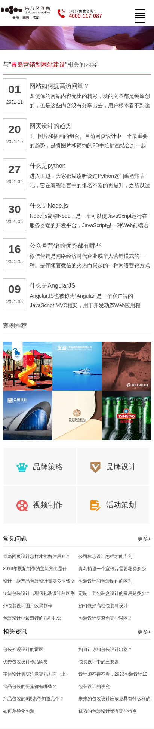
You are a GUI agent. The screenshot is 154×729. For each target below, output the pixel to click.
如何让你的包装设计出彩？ (105, 649)
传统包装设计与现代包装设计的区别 (39, 593)
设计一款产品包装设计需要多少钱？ (39, 581)
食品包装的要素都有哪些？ (30, 686)
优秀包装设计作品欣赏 (25, 661)
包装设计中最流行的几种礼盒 (32, 618)
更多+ (144, 539)
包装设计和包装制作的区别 (105, 581)
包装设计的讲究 (94, 686)
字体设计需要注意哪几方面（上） (36, 674)
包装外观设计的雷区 (23, 649)
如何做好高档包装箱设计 (103, 605)
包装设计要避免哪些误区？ (105, 618)
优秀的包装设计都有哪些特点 (107, 711)
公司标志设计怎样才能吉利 (105, 556)
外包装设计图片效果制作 (27, 605)
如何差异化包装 (18, 711)
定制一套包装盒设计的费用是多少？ (114, 593)
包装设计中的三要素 (98, 661)
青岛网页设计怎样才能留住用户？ (36, 556)
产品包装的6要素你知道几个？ (33, 698)
